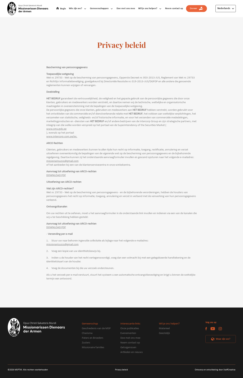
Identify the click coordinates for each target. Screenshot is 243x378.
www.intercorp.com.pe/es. (61, 136)
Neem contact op (174, 8)
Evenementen (128, 333)
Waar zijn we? (223, 339)
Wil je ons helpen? (147, 8)
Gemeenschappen (99, 8)
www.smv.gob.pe (56, 129)
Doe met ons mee (126, 8)
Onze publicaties (129, 328)
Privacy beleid (121, 370)
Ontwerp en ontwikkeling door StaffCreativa (215, 370)
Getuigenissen (128, 347)
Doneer (196, 8)
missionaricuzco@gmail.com (62, 161)
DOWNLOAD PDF (56, 175)
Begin (63, 8)
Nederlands (223, 8)
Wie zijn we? (75, 8)
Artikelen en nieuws (131, 352)
